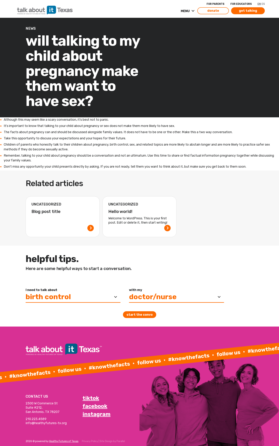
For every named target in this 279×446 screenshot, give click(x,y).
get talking (248, 11)
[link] (62, 9)
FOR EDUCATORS (241, 4)
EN (259, 4)
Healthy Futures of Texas (63, 441)
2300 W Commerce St (42, 403)
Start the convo (140, 315)
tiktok (91, 398)
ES (263, 4)
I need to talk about (41, 290)
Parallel (121, 441)
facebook (95, 406)
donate (213, 11)
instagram (96, 414)
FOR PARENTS (215, 4)
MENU (185, 11)
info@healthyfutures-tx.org (46, 423)
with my (135, 290)
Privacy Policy (90, 441)
